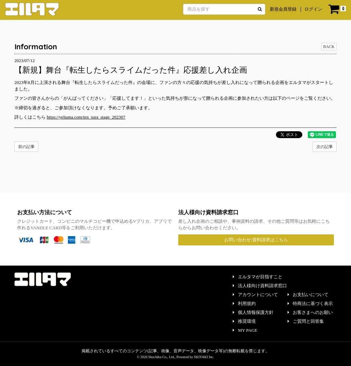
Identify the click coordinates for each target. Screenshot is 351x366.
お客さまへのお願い (310, 312)
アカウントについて (255, 294)
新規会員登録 (283, 9)
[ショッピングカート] (337, 9)
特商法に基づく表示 (310, 303)
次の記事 (324, 146)
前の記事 (26, 146)
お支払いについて (308, 294)
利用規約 (244, 303)
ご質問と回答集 (306, 321)
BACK (329, 46)
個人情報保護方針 (253, 312)
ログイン (313, 9)
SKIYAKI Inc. (204, 357)
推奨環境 (244, 321)
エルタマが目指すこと (257, 276)
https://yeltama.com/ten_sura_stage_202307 (86, 117)
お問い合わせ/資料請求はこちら (256, 239)
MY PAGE (245, 330)
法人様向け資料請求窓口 (260, 285)
